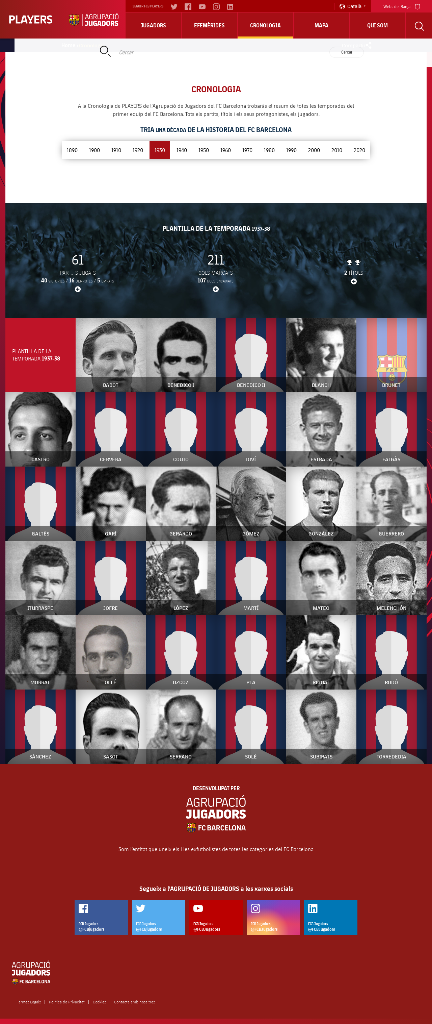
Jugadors (153, 25)
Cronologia (265, 25)
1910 (116, 150)
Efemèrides (209, 25)
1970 (247, 150)
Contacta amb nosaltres (134, 1001)
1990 (291, 150)
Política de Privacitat (67, 1001)
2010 (336, 150)
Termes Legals (29, 1001)
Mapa (321, 25)
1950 (203, 150)
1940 (182, 150)
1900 (94, 150)
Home (68, 45)
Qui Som (377, 25)
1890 (72, 150)
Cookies (99, 1001)
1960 (225, 150)
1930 (160, 150)
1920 (138, 150)
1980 (269, 150)
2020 (359, 150)
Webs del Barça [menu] (401, 6)
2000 (314, 150)
